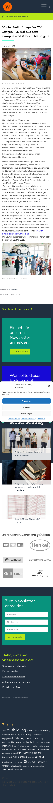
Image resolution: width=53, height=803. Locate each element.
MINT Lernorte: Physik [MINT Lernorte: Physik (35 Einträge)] (9, 753)
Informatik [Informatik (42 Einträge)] (39, 742)
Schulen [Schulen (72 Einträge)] (30, 757)
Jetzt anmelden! (20, 351)
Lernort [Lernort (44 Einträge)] (46, 746)
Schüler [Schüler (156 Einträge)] (39, 756)
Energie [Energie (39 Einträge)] (39, 735)
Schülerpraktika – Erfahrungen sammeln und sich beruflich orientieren (29, 487)
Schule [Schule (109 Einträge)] (22, 756)
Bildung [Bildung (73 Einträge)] (46, 730)
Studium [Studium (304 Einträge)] (31, 762)
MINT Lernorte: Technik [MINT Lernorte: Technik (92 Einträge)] (29, 753)
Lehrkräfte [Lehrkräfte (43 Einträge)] (39, 746)
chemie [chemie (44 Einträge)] (13, 735)
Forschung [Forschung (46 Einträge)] (39, 739)
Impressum (41, 418)
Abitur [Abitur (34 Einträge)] (4, 730)
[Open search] (49, 7)
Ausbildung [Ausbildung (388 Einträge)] (16, 730)
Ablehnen (26, 407)
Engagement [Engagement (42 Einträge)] (7, 739)
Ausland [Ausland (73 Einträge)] (30, 730)
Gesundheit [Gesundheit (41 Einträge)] (6, 742)
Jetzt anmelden (15, 637)
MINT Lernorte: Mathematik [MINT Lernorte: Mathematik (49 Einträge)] (38, 749)
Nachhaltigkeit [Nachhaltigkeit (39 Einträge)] (7, 757)
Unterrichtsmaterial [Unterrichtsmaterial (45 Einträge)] (20, 766)
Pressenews (13, 289)
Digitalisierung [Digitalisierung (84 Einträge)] (24, 734)
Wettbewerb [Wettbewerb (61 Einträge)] (7, 769)
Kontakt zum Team (11, 687)
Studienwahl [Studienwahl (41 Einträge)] (19, 762)
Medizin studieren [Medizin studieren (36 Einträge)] (15, 749)
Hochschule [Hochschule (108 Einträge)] (28, 742)
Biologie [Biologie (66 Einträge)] (6, 734)
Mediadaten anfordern (13, 676)
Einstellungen (26, 414)
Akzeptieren (26, 401)
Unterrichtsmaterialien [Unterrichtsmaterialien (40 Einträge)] (36, 766)
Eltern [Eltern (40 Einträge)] (34, 735)
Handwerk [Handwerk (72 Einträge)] (16, 742)
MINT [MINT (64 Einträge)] (24, 749)
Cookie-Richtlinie (14, 418)
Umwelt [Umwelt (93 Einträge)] (42, 762)
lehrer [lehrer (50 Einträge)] (23, 746)
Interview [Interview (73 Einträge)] (6, 746)
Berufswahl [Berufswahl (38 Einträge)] (38, 731)
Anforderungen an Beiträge (16, 682)
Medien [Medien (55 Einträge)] (5, 749)
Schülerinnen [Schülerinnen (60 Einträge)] (8, 762)
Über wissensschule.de (14, 666)
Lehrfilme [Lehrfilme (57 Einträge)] (31, 746)
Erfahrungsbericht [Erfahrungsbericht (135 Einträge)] (23, 738)
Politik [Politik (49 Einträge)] (15, 757)
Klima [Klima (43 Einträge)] (19, 746)
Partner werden (10, 671)
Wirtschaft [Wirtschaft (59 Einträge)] (18, 769)
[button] (49, 386)
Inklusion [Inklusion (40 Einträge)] (47, 742)
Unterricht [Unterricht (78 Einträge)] (7, 766)
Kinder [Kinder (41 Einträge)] (14, 746)
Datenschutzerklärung (28, 418)
